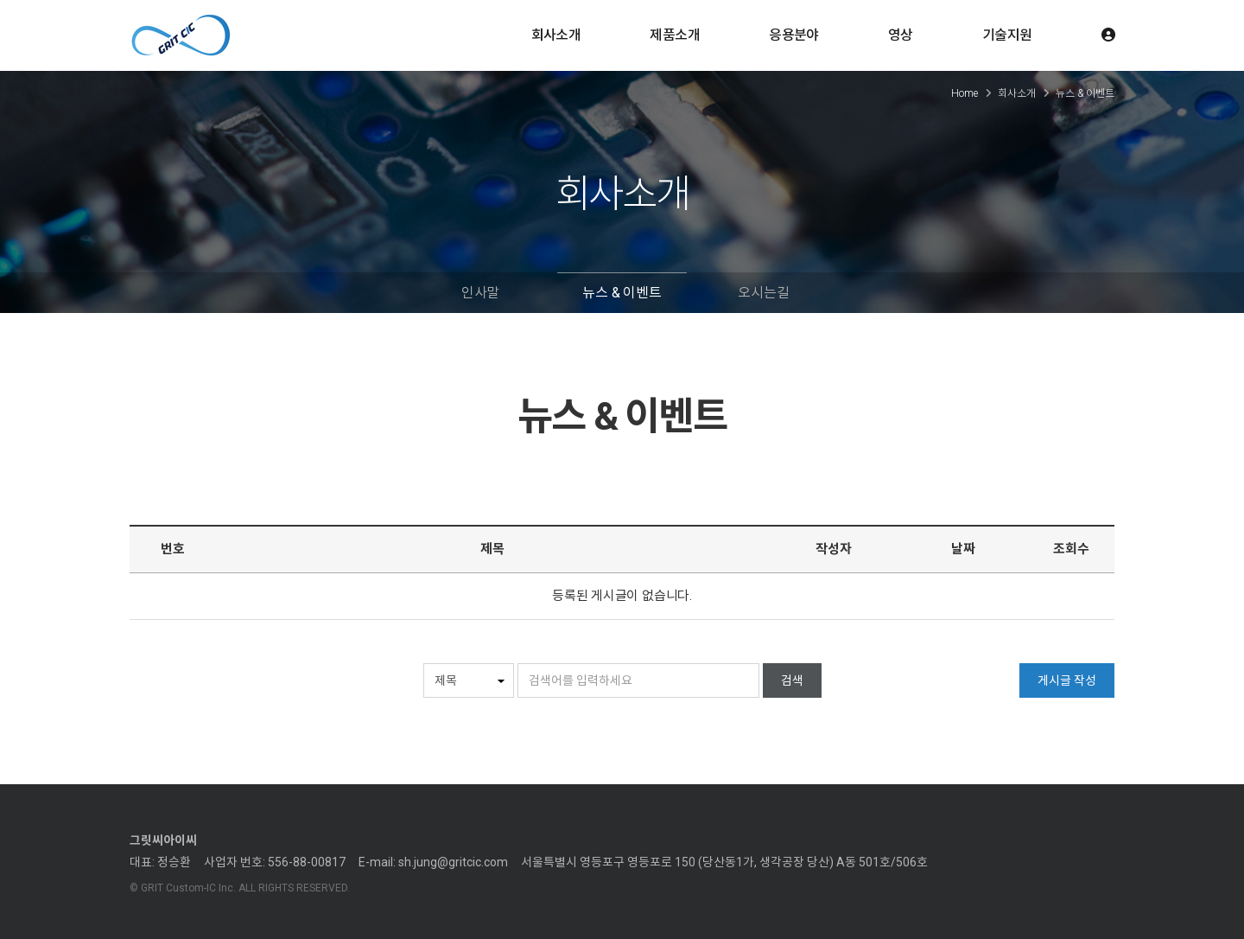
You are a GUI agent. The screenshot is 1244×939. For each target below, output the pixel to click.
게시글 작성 (1067, 680)
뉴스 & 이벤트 (621, 292)
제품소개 (675, 35)
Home (964, 93)
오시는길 (763, 292)
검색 (792, 680)
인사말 (480, 292)
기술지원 (1007, 35)
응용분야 (794, 35)
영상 (900, 35)
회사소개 (556, 35)
